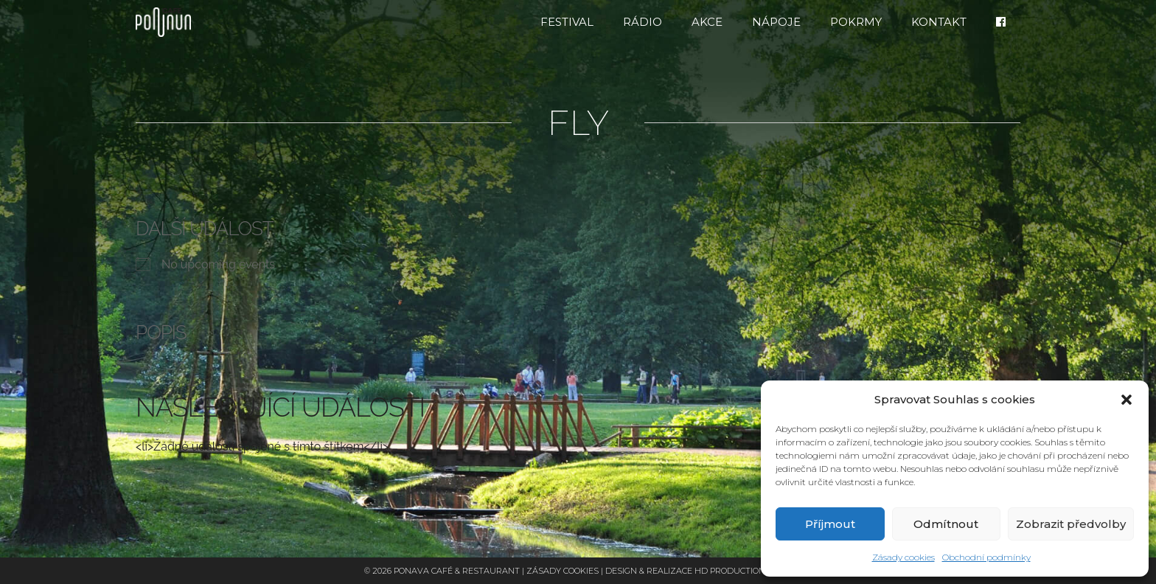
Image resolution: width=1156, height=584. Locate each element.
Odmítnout (945, 524)
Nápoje (776, 22)
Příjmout (830, 524)
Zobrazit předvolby (1071, 524)
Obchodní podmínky (986, 557)
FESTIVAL (566, 22)
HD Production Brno (743, 571)
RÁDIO (642, 22)
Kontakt (939, 22)
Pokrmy (856, 22)
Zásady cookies (903, 557)
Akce (707, 22)
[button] (1126, 399)
